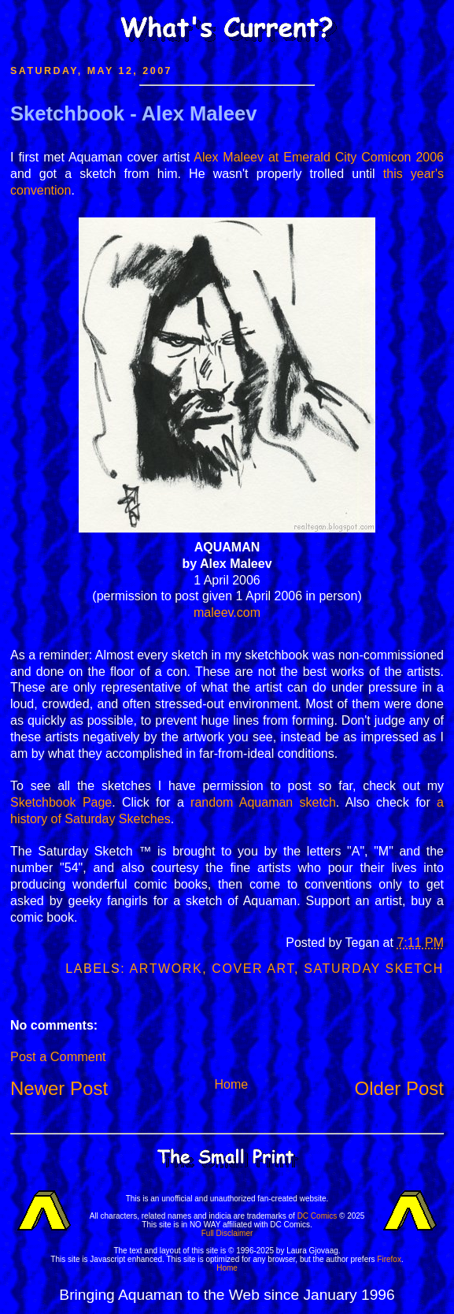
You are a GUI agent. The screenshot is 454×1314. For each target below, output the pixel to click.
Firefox (389, 1259)
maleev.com (227, 612)
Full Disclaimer (227, 1233)
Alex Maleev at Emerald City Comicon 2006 (319, 157)
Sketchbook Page (61, 802)
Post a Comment (57, 1056)
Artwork (166, 968)
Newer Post (59, 1088)
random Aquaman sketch (263, 802)
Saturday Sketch (374, 968)
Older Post (399, 1088)
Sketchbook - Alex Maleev (133, 113)
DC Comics (317, 1216)
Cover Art (253, 968)
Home (231, 1084)
